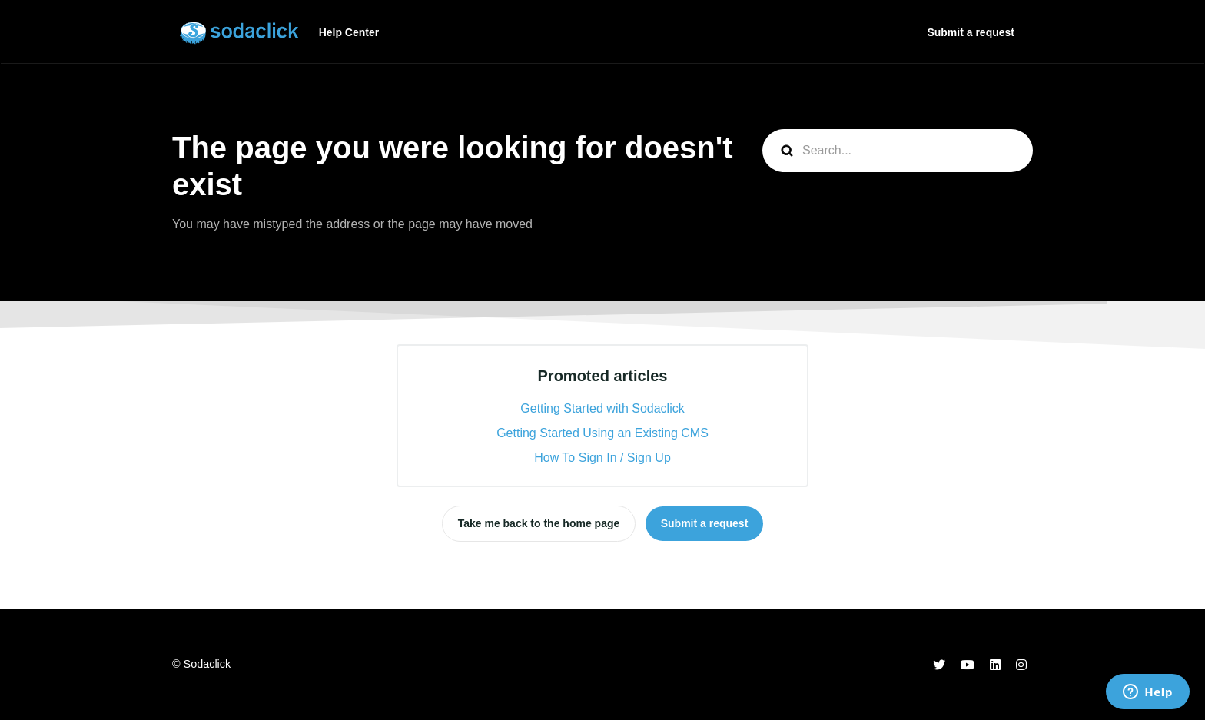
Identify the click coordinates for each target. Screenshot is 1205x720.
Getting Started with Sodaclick (602, 408)
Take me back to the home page (539, 523)
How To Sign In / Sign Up (602, 457)
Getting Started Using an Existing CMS (602, 433)
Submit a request (970, 32)
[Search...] (897, 150)
